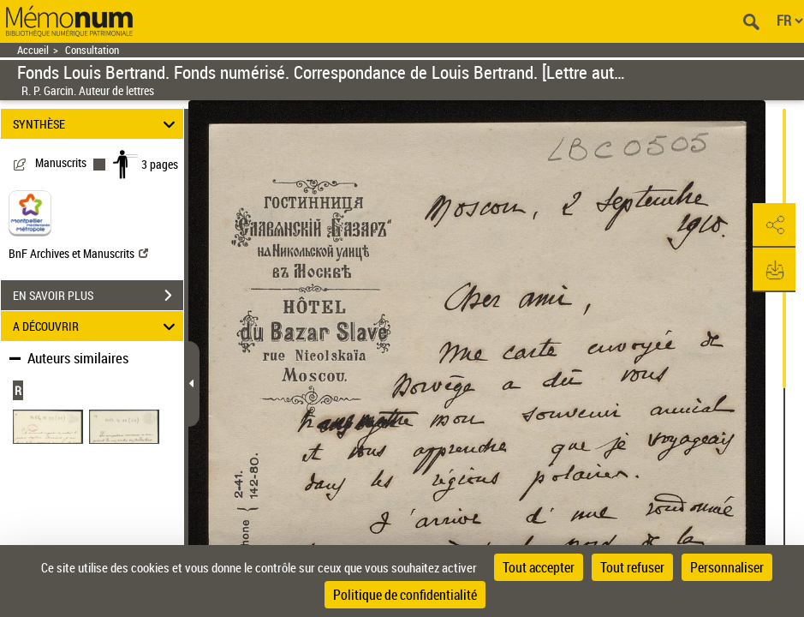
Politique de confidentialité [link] (405, 594)
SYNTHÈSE (96, 124)
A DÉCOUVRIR (96, 326)
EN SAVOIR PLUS (98, 296)
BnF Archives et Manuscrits (78, 253)
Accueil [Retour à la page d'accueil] (33, 50)
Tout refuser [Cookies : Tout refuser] (632, 567)
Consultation (92, 50)
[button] (774, 225)
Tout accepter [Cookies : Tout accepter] (539, 567)
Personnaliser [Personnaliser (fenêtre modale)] (727, 567)
